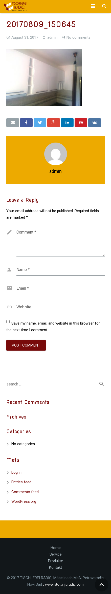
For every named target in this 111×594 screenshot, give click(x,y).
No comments (78, 37)
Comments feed (25, 492)
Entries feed (21, 482)
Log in (16, 472)
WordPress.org (23, 501)
